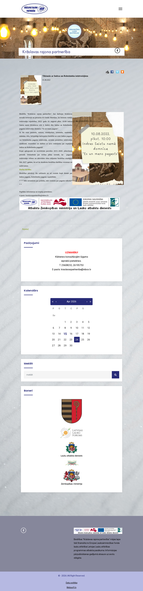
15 (65, 334)
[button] (10, 38)
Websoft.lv (71, 587)
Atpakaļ (25, 229)
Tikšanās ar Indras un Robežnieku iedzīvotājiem (65, 76)
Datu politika (71, 583)
